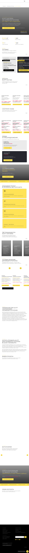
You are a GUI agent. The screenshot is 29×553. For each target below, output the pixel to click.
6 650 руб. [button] (6, 68)
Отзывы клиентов (5, 533)
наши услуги (18, 527)
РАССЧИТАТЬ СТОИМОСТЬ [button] (8, 479)
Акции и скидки (5, 531)
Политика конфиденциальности (7, 545)
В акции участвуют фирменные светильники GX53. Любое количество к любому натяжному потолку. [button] (9, 157)
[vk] (17, 539)
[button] (7, 63)
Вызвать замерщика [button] (8, 70)
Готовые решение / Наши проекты (20, 532)
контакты (5, 535)
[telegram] (18, 539)
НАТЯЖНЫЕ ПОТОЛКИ (10, 6)
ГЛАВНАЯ (4, 6)
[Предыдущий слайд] (1, 457)
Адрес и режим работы (6, 537)
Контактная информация (6, 536)
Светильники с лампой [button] (7, 154)
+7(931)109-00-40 (23, 32)
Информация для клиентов (6, 532)
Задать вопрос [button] (5, 538)
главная (4, 527)
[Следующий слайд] (27, 457)
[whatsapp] (15, 539)
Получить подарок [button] (8, 160)
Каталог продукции (18, 531)
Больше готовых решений (8, 288)
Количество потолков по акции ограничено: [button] (9, 65)
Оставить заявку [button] (8, 176)
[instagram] (19, 539)
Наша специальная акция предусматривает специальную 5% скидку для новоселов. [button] (10, 145)
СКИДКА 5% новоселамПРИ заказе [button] (8, 142)
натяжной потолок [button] (9, 60)
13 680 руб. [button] (21, 68)
